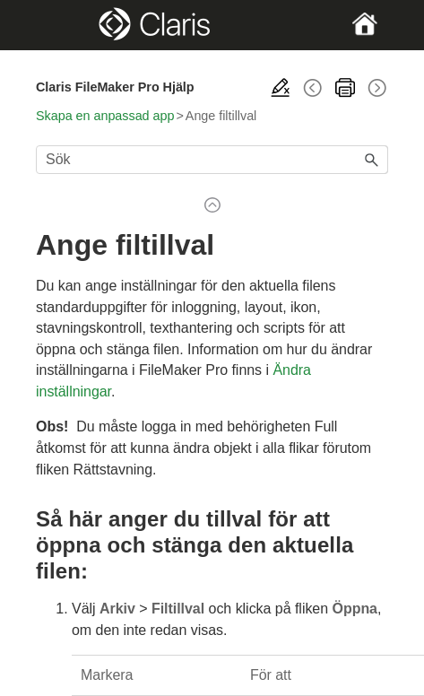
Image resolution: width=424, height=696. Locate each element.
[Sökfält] (212, 159)
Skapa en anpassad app (105, 116)
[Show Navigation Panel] (52, 25)
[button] (372, 159)
